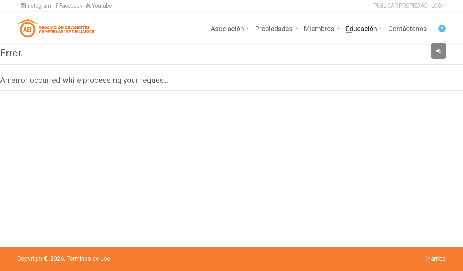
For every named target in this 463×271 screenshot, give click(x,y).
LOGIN (438, 6)
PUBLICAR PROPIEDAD (401, 6)
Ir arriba (436, 258)
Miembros (319, 28)
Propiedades (274, 28)
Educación (361, 28)
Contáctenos (407, 28)
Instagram (36, 6)
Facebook (69, 6)
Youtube (99, 6)
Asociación (227, 28)
